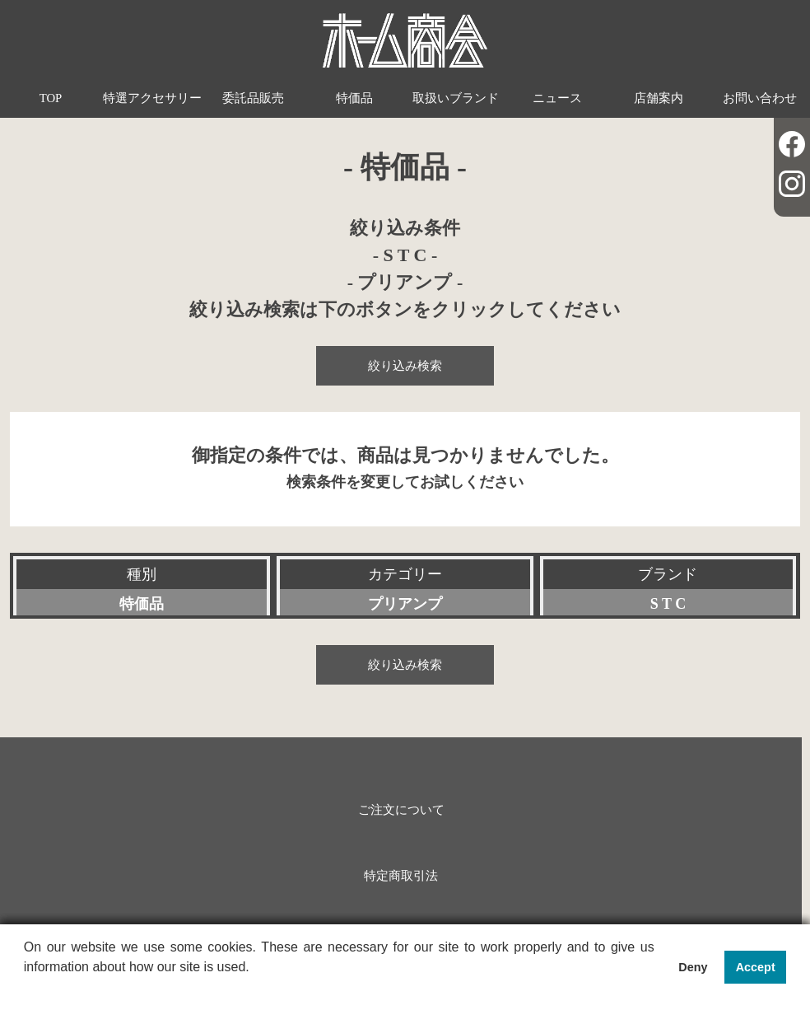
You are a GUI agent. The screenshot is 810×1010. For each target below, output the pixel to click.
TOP (51, 98)
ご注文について (401, 809)
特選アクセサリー (152, 98)
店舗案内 (658, 98)
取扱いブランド (455, 98)
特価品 (354, 98)
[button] (26, 988)
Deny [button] (692, 967)
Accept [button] (755, 967)
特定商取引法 (401, 875)
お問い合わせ (760, 98)
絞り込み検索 (405, 365)
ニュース (557, 98)
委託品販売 (253, 98)
